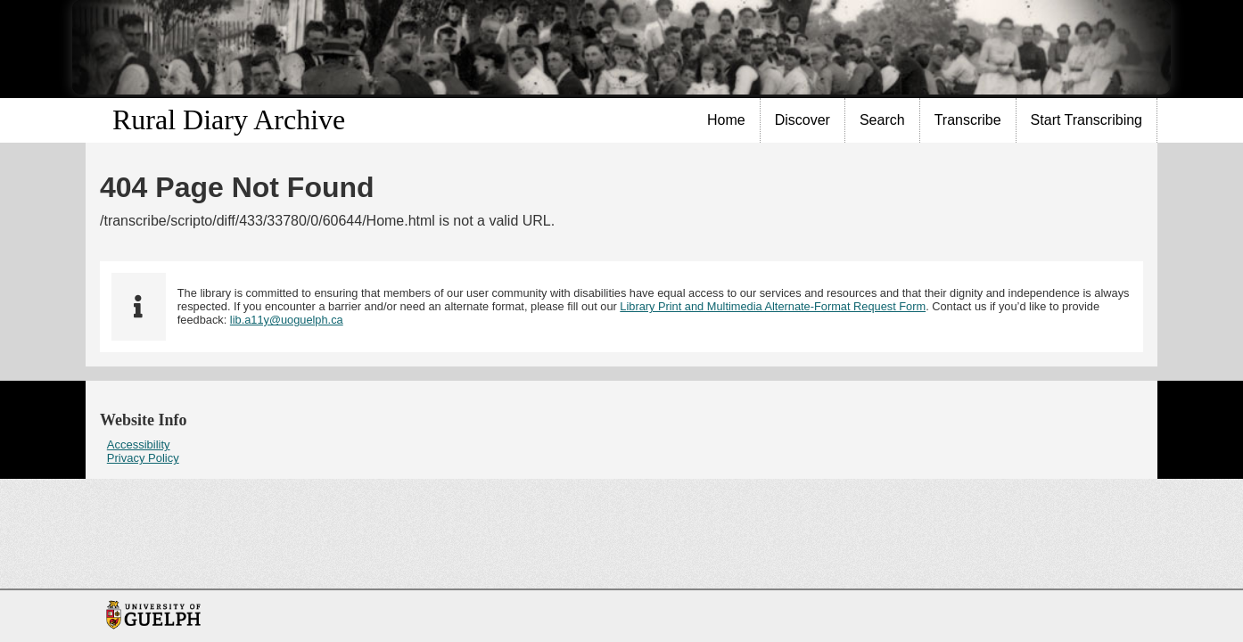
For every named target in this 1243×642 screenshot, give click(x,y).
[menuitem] (727, 120)
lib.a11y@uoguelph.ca (286, 319)
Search (882, 120)
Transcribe (967, 120)
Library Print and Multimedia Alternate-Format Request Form (773, 306)
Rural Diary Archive (228, 119)
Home (726, 120)
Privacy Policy (143, 458)
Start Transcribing (1086, 120)
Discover (802, 120)
